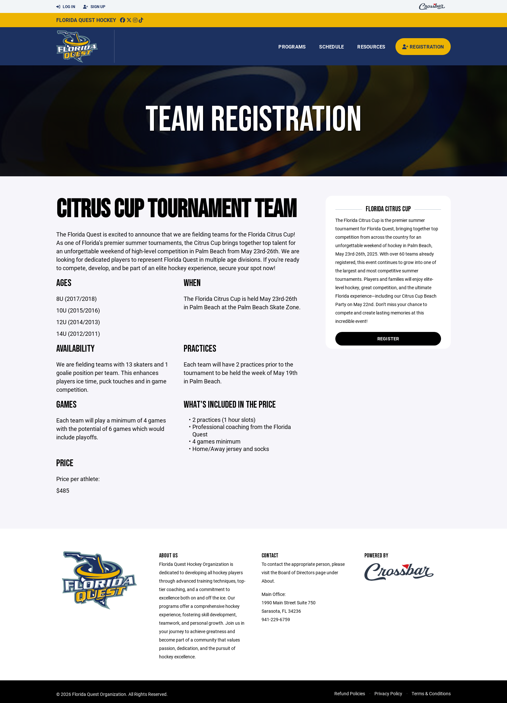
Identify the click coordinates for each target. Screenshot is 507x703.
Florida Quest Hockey (86, 19)
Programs (292, 46)
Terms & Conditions (431, 693)
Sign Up (94, 7)
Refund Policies (349, 693)
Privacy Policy (388, 693)
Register (388, 338)
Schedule (331, 46)
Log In (65, 7)
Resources (371, 46)
